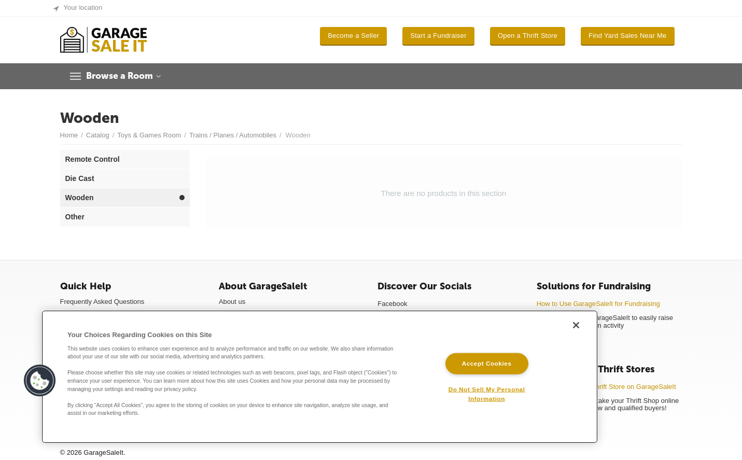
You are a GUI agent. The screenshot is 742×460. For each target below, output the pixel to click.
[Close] (576, 325)
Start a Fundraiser (438, 35)
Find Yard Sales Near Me (628, 35)
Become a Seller (353, 35)
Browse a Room (121, 76)
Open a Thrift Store (527, 35)
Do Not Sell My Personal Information (487, 393)
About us (232, 301)
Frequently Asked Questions (102, 301)
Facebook (392, 304)
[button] (40, 380)
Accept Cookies (487, 363)
